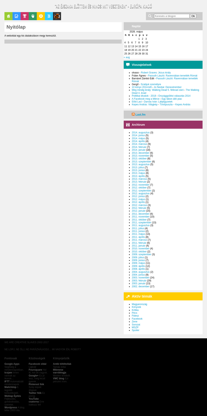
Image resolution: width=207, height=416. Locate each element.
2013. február (139, 181)
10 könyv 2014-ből (142, 87)
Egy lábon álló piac (172, 98)
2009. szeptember (141, 254)
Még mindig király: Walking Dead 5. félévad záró (158, 90)
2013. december (140, 153)
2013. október (139, 158)
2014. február (139, 147)
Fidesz (135, 315)
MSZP (135, 327)
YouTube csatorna (34, 400)
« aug (127, 57)
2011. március (139, 239)
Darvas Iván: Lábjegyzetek (158, 101)
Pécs (134, 312)
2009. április (138, 266)
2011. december (140, 213)
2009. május (138, 263)
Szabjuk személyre (151, 84)
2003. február (139, 280)
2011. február (139, 242)
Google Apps (11, 364)
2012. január (138, 210)
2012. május (138, 199)
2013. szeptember (141, 161)
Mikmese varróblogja (59, 371)
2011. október (139, 219)
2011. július (138, 228)
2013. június (138, 170)
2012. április (138, 202)
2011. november (140, 216)
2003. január (138, 283)
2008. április (138, 269)
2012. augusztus (141, 193)
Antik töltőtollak (62, 364)
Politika (33, 16)
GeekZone (41, 16)
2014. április (138, 141)
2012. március (139, 205)
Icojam (8, 372)
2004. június (138, 274)
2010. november (140, 248)
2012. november (140, 184)
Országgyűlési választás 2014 (174, 95)
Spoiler (135, 330)
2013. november (140, 155)
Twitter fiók (35, 393)
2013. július (138, 167)
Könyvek (136, 307)
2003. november (140, 277)
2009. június (138, 260)
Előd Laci (137, 101)
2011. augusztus (141, 225)
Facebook (137, 318)
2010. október (139, 251)
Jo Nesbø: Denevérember (168, 87)
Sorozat (136, 324)
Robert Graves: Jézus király (156, 72)
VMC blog (58, 378)
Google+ (33, 375)
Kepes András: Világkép (144, 104)
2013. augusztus (141, 164)
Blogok (17, 16)
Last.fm (140, 114)
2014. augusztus (141, 132)
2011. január (138, 245)
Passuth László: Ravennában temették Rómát (172, 75)
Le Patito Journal (57, 16)
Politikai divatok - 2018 (144, 95)
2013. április (138, 176)
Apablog (49, 16)
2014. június (138, 135)
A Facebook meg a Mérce (145, 98)
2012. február (139, 208)
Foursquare (35, 369)
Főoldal (8, 16)
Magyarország (139, 304)
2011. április (138, 237)
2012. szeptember (141, 190)
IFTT (7, 381)
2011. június (138, 231)
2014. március (139, 144)
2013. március (139, 179)
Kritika (135, 310)
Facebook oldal (37, 364)
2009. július (138, 257)
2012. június (138, 196)
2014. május (138, 138)
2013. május (138, 173)
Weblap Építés (12, 396)
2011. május (138, 234)
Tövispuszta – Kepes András (175, 104)
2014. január (138, 149)
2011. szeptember (141, 222)
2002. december (140, 286)
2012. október (139, 187)
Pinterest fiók (36, 384)
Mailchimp (10, 387)
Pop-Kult (25, 16)
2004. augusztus (141, 272)
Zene (134, 321)
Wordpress (10, 407)
